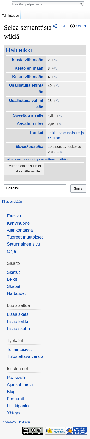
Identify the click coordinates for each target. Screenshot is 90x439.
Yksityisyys (9, 421)
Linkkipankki (18, 405)
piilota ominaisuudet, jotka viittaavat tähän (37, 159)
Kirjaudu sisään (12, 201)
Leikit (52, 133)
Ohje (11, 251)
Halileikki (19, 50)
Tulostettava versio (25, 356)
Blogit (12, 391)
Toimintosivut (19, 349)
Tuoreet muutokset (25, 237)
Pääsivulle (17, 377)
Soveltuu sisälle (28, 115)
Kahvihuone (18, 223)
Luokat (36, 132)
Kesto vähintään (27, 77)
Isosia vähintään (27, 59)
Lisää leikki (17, 321)
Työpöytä (24, 421)
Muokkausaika (29, 146)
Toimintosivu (10, 15)
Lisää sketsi (18, 314)
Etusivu (14, 216)
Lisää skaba (18, 328)
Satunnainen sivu (23, 244)
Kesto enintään (29, 68)
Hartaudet (16, 293)
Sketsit (13, 272)
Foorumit (15, 398)
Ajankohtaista (20, 230)
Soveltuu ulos (30, 124)
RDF (62, 26)
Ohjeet (81, 26)
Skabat (13, 286)
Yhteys (13, 412)
